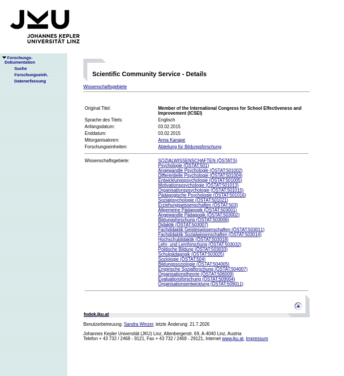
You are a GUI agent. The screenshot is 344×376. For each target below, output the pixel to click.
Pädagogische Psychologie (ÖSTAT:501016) (202, 195)
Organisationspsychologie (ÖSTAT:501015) (201, 190)
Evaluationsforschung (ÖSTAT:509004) (196, 279)
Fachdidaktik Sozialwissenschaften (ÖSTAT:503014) (210, 234)
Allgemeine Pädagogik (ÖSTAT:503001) (197, 209)
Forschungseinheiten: (106, 146)
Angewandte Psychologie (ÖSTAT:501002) (200, 170)
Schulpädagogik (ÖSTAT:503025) (191, 254)
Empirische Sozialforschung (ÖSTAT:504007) (203, 269)
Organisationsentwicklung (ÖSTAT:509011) (200, 283)
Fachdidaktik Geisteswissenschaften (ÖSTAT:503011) (211, 229)
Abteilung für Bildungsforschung (189, 146)
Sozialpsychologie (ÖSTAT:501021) (193, 200)
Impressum (257, 338)
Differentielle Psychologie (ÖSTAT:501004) (200, 175)
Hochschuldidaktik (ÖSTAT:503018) (193, 239)
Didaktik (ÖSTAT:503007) (183, 224)
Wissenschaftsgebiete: (107, 160)
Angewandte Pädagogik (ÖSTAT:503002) (199, 214)
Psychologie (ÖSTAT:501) (183, 165)
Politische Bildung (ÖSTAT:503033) (193, 249)
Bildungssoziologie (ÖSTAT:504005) (193, 264)
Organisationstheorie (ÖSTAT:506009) (196, 274)
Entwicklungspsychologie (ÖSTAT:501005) (200, 180)
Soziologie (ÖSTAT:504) (182, 259)
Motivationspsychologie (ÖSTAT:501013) (198, 185)
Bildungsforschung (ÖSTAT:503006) (193, 219)
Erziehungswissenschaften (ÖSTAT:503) (198, 205)
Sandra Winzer (139, 324)
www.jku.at (233, 338)
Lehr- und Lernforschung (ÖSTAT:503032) (199, 244)
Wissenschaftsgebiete (105, 86)
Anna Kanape (171, 140)
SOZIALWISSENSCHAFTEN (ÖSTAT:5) (197, 160)
